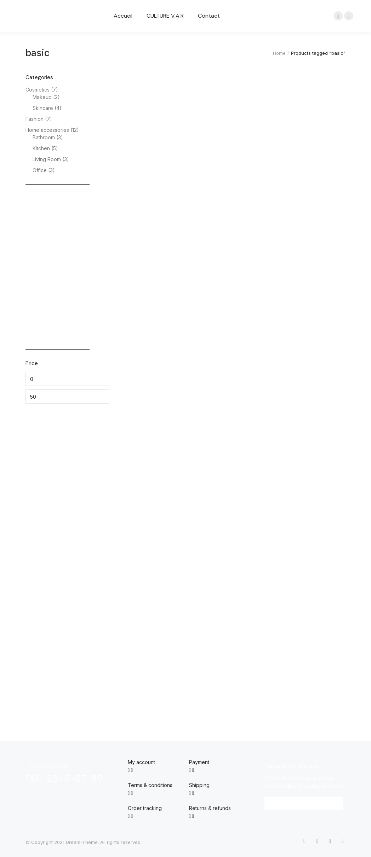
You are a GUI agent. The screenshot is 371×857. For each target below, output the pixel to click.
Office (40, 170)
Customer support (49, 766)
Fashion (34, 119)
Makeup (42, 97)
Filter (37, 414)
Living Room (47, 159)
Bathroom (44, 137)
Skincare (43, 108)
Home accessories (47, 130)
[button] (303, 803)
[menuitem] (123, 16)
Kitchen (41, 148)
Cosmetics (37, 90)
